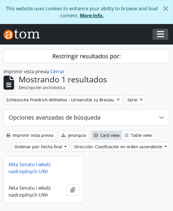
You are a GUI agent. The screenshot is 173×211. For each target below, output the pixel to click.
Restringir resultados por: (86, 56)
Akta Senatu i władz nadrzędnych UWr (29, 168)
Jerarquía (73, 135)
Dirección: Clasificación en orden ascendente (118, 146)
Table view (138, 135)
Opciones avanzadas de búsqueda (54, 117)
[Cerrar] (166, 8)
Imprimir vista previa (29, 135)
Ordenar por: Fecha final (38, 146)
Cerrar (57, 71)
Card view (107, 135)
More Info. (92, 15)
